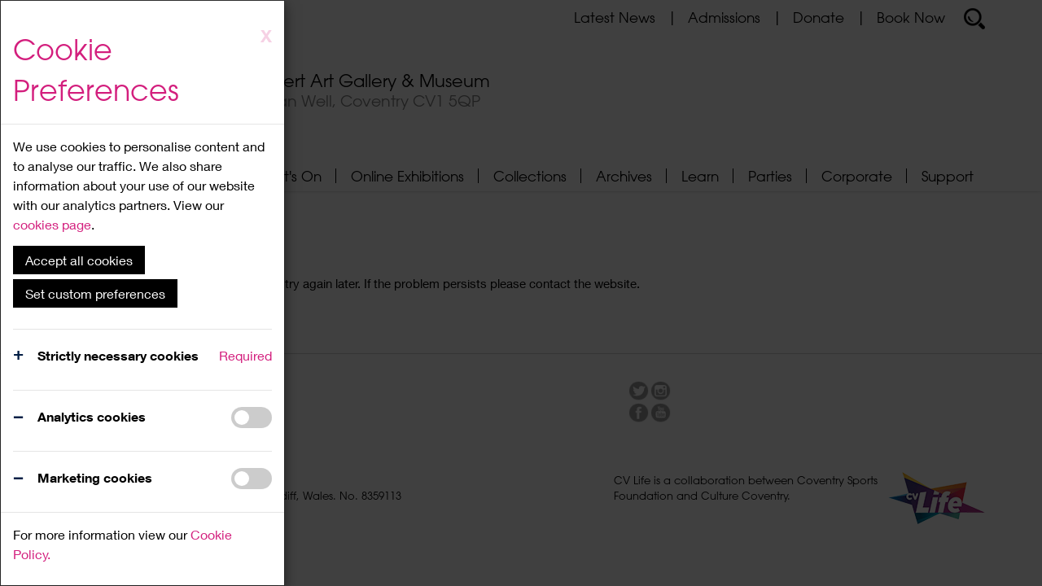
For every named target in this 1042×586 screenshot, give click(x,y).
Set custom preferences (95, 293)
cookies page (52, 224)
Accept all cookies (79, 260)
